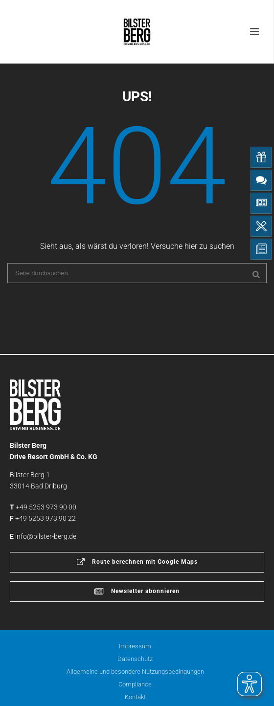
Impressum (135, 646)
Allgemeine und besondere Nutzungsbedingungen (135, 671)
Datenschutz (135, 658)
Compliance (135, 684)
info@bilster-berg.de (45, 536)
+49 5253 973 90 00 (46, 507)
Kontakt (135, 697)
